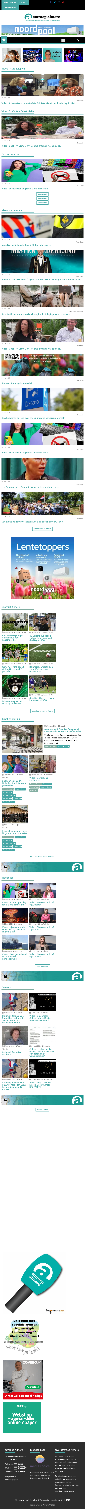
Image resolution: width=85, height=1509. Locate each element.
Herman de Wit (21, 632)
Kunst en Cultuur (10, 719)
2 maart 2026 (36, 1046)
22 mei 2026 (35, 664)
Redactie (80, 100)
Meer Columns (42, 1110)
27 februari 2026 (9, 775)
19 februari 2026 (9, 825)
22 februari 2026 (37, 1079)
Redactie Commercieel (76, 311)
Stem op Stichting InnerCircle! (16, 383)
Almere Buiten (20, 789)
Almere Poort (7, 799)
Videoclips (33, 790)
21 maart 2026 (51, 726)
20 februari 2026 (37, 775)
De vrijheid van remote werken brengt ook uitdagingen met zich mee (35, 314)
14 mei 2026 (35, 924)
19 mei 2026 (8, 698)
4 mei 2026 (35, 1013)
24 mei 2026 (8, 664)
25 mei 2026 (8, 632)
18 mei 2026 (35, 695)
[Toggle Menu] (63, 40)
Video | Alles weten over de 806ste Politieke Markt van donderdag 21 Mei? (38, 103)
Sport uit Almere (10, 607)
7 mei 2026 (8, 951)
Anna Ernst (80, 242)
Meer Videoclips (42, 966)
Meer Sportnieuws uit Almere (42, 711)
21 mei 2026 (35, 899)
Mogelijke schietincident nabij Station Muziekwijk (26, 245)
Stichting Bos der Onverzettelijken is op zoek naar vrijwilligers (32, 521)
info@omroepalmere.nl (64, 1491)
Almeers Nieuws (50, 746)
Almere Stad (18, 799)
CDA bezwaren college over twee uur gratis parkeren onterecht (33, 418)
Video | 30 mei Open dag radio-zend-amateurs (24, 188)
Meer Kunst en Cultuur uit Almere (42, 857)
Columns (6, 987)
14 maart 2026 (9, 1046)
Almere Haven (7, 792)
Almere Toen (34, 787)
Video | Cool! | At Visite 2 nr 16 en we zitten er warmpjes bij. (31, 146)
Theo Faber (80, 186)
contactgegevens (12, 1480)
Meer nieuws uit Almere (42, 529)
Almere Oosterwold (9, 795)
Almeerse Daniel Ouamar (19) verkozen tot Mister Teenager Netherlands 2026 (40, 279)
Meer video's (42, 194)
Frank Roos (80, 484)
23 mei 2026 (8, 899)
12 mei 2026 (8, 1013)
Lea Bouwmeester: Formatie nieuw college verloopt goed (30, 487)
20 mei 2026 (8, 924)
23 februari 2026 (9, 1079)
